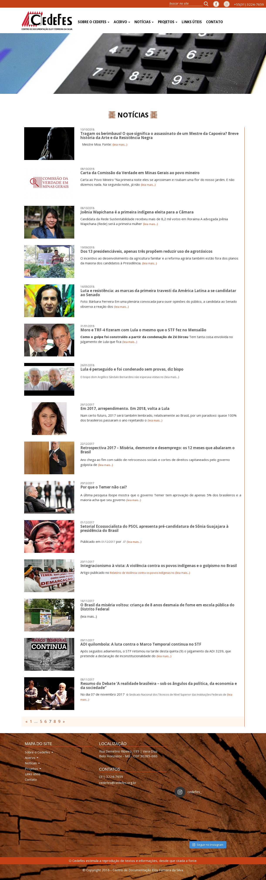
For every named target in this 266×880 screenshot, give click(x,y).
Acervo (122, 22)
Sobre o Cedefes (93, 22)
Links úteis (192, 22)
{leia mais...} (119, 144)
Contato (214, 22)
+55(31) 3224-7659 (249, 4)
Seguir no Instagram (207, 845)
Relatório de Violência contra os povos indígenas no (142, 573)
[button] (207, 3)
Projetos (167, 22)
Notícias (144, 22)
